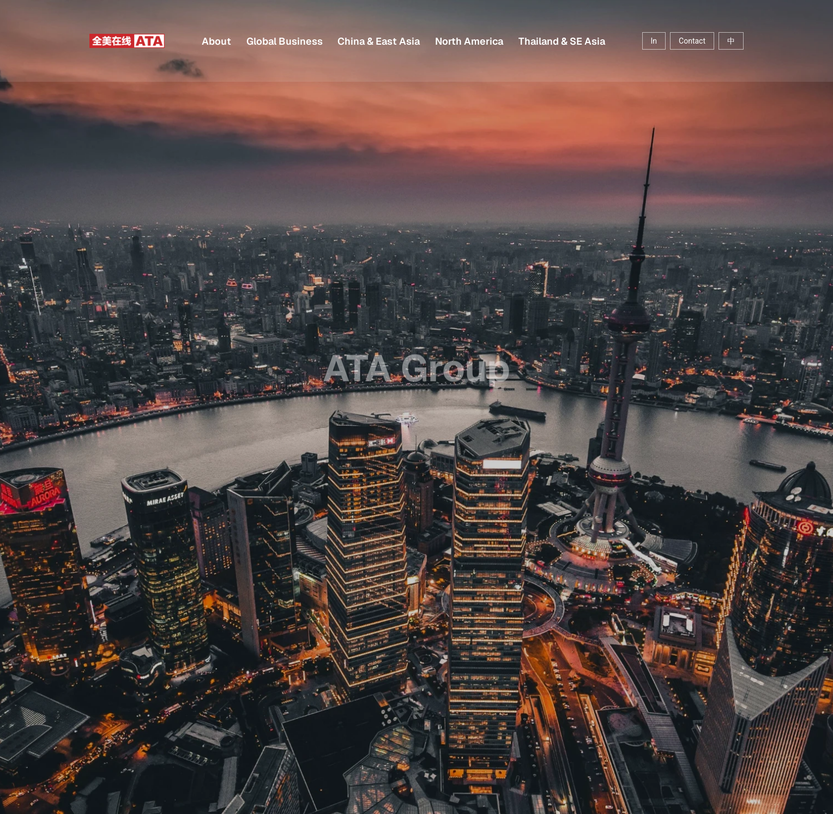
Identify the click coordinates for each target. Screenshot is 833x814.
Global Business (284, 41)
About (216, 41)
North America (469, 41)
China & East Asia (378, 41)
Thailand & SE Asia (561, 41)
